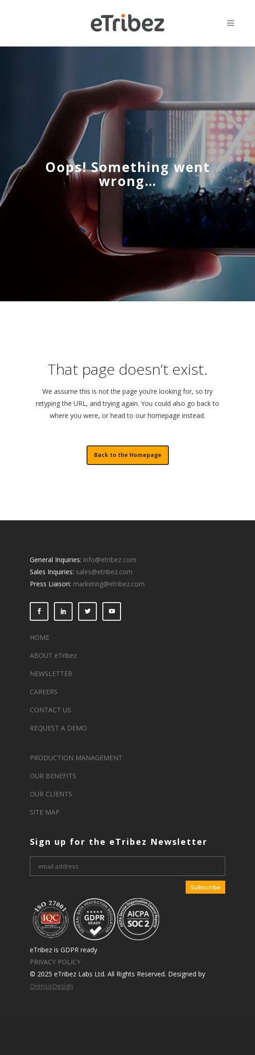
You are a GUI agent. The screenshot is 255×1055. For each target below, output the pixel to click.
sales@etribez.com (104, 571)
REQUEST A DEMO (58, 727)
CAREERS (44, 691)
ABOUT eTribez (53, 655)
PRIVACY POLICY (55, 961)
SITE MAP (45, 812)
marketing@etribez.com (109, 583)
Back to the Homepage (127, 455)
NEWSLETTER (51, 673)
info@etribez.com (109, 559)
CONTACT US (50, 709)
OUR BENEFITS (53, 775)
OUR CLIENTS (51, 794)
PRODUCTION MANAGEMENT (76, 757)
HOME (39, 637)
